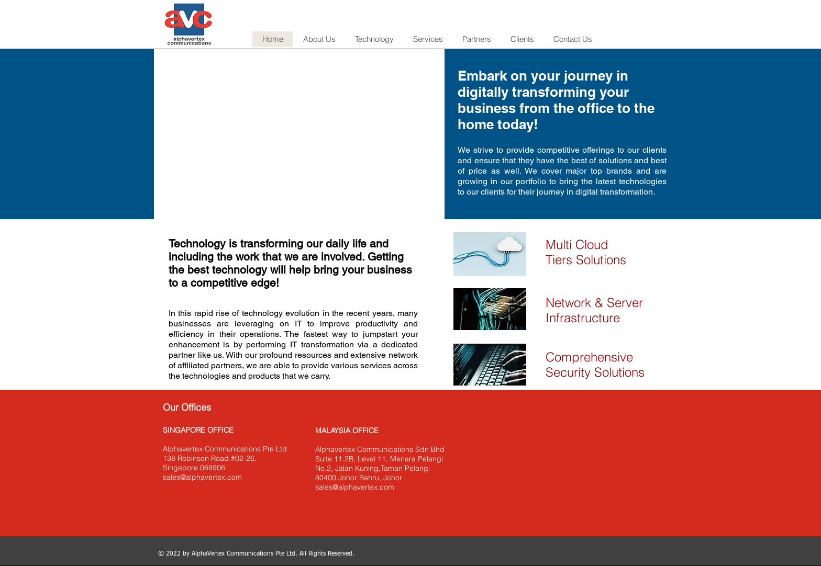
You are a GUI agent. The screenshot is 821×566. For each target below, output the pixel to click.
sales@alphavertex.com (202, 477)
